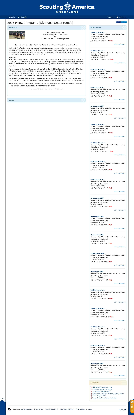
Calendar (12, 17)
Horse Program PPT (99, 396)
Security (90, 409)
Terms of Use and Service (52, 409)
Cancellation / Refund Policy (67, 409)
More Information (119, 44)
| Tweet (124, 22)
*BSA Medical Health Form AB (102, 387)
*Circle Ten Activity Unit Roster (102, 389)
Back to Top (122, 409)
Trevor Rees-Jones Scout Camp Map (104, 398)
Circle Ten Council (38, 409)
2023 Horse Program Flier (100, 392)
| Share (118, 22)
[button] (121, 17)
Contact (46, 100)
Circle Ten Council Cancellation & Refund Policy (108, 394)
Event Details (22, 17)
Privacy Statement (81, 409)
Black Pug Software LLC (26, 409)
